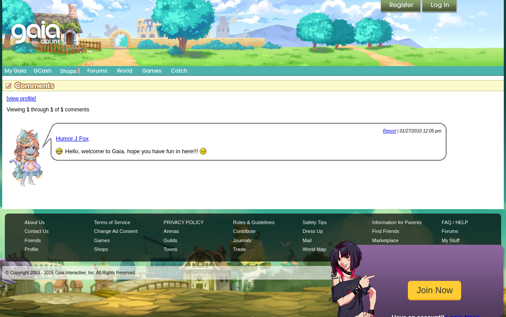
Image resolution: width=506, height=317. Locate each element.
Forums (97, 70)
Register (401, 6)
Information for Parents (397, 222)
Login (439, 6)
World (124, 70)
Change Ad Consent (116, 231)
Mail (307, 240)
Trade (239, 249)
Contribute (244, 231)
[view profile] (21, 99)
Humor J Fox (72, 138)
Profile (31, 249)
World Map (314, 249)
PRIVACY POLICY (184, 222)
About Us (34, 222)
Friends (33, 240)
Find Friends (385, 231)
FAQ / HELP (455, 222)
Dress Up (313, 231)
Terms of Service (112, 222)
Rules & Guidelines (254, 222)
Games (151, 70)
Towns (170, 249)
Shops (70, 70)
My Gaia (15, 70)
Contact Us (37, 231)
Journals (242, 240)
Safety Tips (315, 222)
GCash (43, 70)
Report (389, 131)
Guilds (170, 240)
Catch (179, 70)
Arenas (171, 231)
